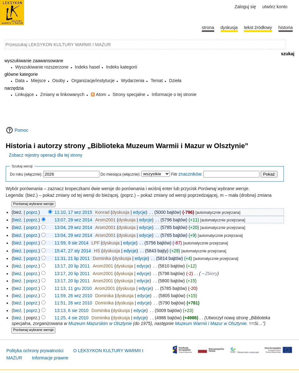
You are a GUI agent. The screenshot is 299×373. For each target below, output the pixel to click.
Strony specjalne (129, 94)
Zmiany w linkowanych (62, 94)
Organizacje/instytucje (93, 80)
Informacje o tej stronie (174, 94)
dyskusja (120, 212)
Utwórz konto (274, 6)
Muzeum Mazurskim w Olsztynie (100, 323)
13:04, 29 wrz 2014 (73, 227)
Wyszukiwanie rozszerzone (42, 66)
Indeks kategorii (121, 66)
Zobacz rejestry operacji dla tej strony (45, 155)
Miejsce (38, 80)
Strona (208, 27)
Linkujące (24, 94)
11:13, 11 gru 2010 (73, 288)
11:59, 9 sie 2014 (71, 242)
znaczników (189, 174)
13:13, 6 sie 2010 (71, 310)
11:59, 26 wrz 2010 (73, 295)
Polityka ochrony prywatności (35, 350)
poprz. (32, 212)
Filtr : (186, 174)
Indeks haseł (87, 66)
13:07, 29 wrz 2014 (73, 219)
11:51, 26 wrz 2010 (73, 302)
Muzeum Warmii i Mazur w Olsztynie (210, 323)
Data (20, 80)
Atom (101, 94)
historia (285, 27)
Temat (157, 80)
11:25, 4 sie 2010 (71, 317)
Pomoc (21, 130)
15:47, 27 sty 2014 (72, 250)
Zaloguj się (245, 6)
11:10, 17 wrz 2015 (73, 212)
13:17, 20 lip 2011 (72, 265)
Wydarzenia (132, 80)
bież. (18, 219)
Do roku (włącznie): (26, 174)
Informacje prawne (50, 357)
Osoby (58, 80)
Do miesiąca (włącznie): (120, 174)
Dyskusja (229, 27)
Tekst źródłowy (258, 27)
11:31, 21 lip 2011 (72, 258)
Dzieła (175, 80)
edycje (139, 212)
